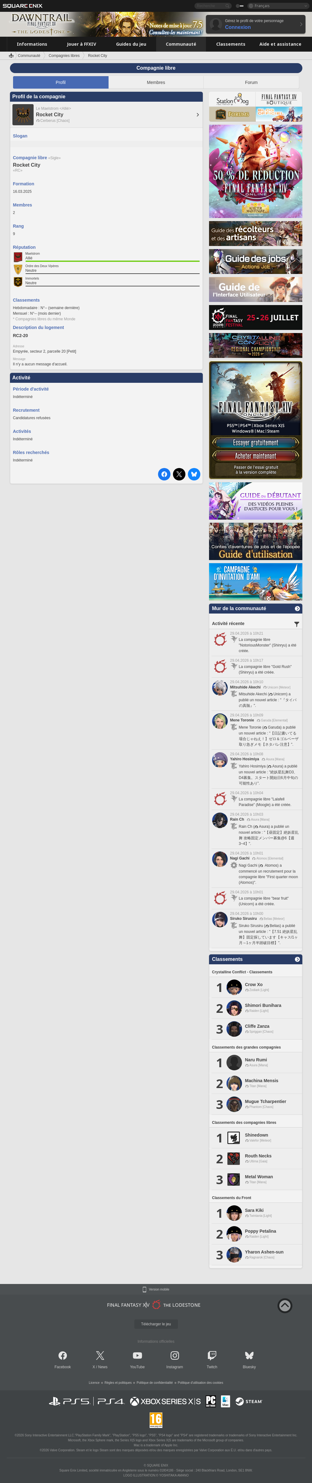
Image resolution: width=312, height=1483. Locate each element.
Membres (156, 82)
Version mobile (159, 1289)
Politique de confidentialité (155, 1382)
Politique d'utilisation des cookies (200, 1382)
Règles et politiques (118, 1382)
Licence (94, 1382)
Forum (251, 82)
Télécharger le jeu (156, 1324)
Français (262, 5)
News (103, 1367)
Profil (61, 82)
